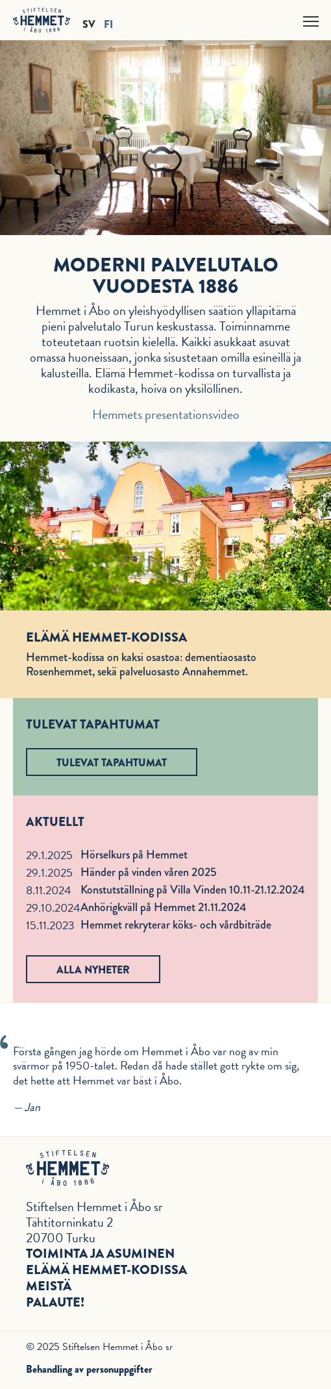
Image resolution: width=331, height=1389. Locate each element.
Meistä (48, 1286)
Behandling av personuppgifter (89, 1369)
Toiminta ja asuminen (100, 1253)
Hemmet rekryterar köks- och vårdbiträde (175, 924)
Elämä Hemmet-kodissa (106, 1269)
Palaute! (55, 1302)
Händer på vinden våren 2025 (148, 872)
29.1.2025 (49, 855)
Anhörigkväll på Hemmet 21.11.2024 (163, 907)
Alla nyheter (93, 969)
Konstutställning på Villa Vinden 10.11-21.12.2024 (192, 889)
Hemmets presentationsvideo (165, 414)
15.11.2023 (50, 925)
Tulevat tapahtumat (111, 762)
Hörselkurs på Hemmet (134, 854)
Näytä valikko (312, 19)
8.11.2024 (48, 890)
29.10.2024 (53, 907)
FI (108, 24)
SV (88, 24)
